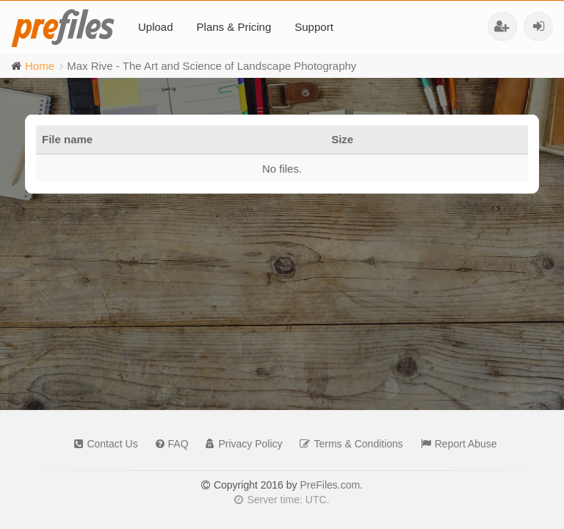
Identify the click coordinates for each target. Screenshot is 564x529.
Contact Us (102, 444)
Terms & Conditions (347, 444)
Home (39, 66)
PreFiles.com (330, 485)
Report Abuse (455, 444)
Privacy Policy (240, 444)
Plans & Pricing (234, 27)
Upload (155, 27)
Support (313, 27)
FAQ (168, 444)
